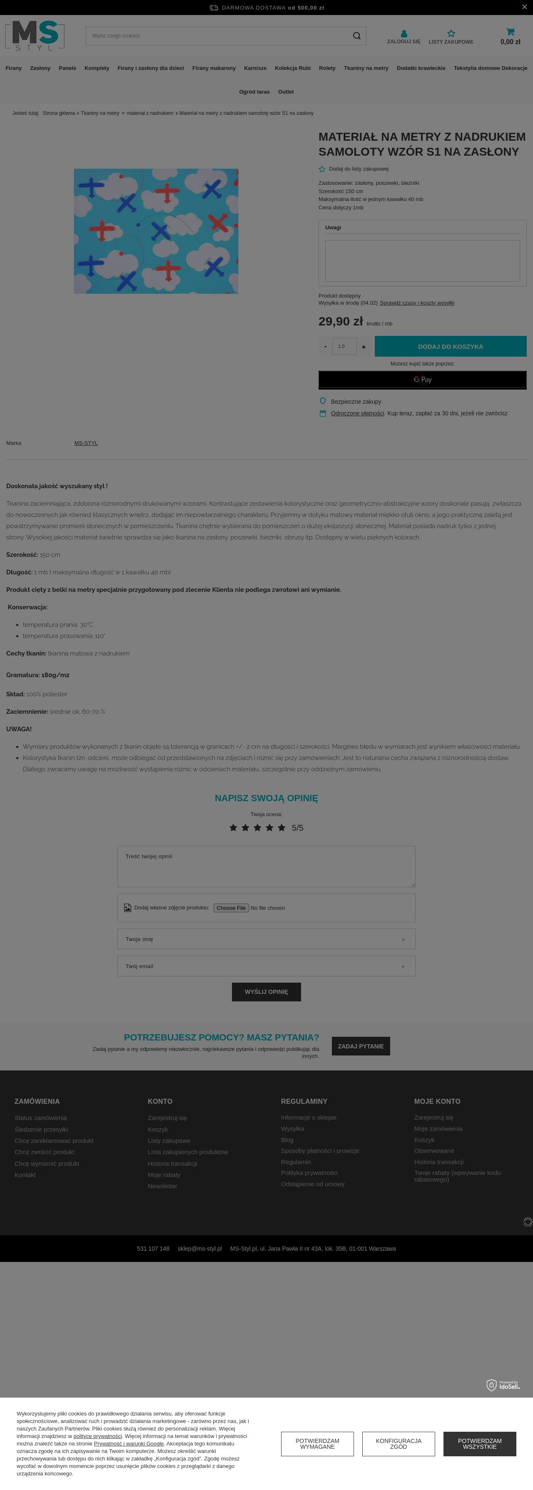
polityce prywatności (98, 1436)
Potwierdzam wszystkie (480, 1444)
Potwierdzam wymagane (317, 1444)
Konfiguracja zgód (399, 1444)
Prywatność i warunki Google (129, 1443)
